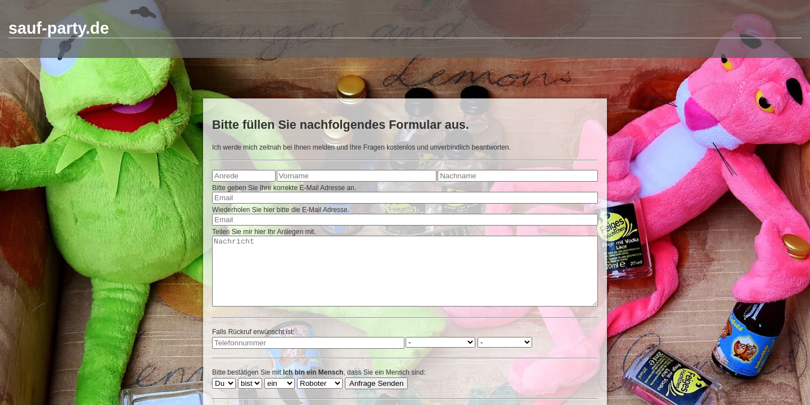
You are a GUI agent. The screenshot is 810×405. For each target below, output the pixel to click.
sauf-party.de (58, 28)
